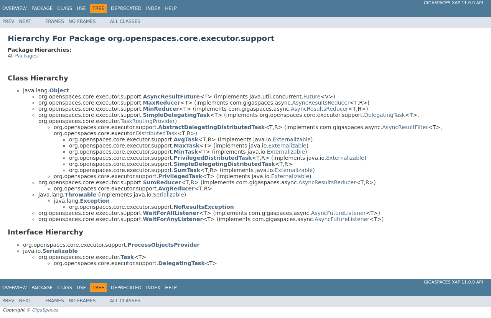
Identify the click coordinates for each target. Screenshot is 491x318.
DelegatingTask (384, 115)
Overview (14, 8)
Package (42, 8)
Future (312, 96)
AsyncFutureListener (338, 213)
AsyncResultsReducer (321, 103)
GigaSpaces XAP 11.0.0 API (453, 2)
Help (171, 8)
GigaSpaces (45, 310)
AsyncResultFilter (405, 127)
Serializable (168, 195)
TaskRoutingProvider (147, 121)
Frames (54, 21)
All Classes (125, 21)
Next (25, 21)
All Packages (23, 56)
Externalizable (292, 139)
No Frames (82, 21)
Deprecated (126, 8)
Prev (8, 21)
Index (153, 8)
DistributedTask (156, 133)
